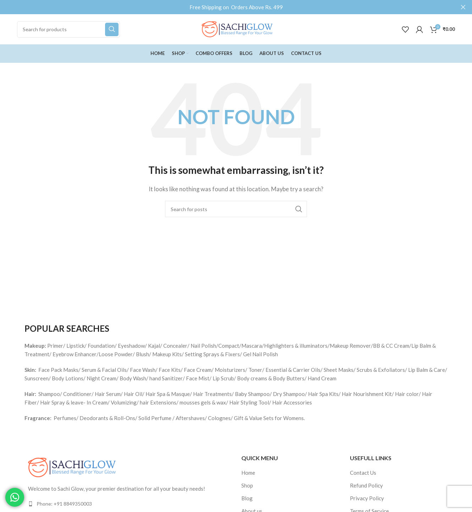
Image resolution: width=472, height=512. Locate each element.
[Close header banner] (463, 7)
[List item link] (127, 504)
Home (248, 472)
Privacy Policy (367, 498)
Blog (247, 498)
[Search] (68, 29)
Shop (247, 485)
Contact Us (363, 472)
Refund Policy (366, 485)
